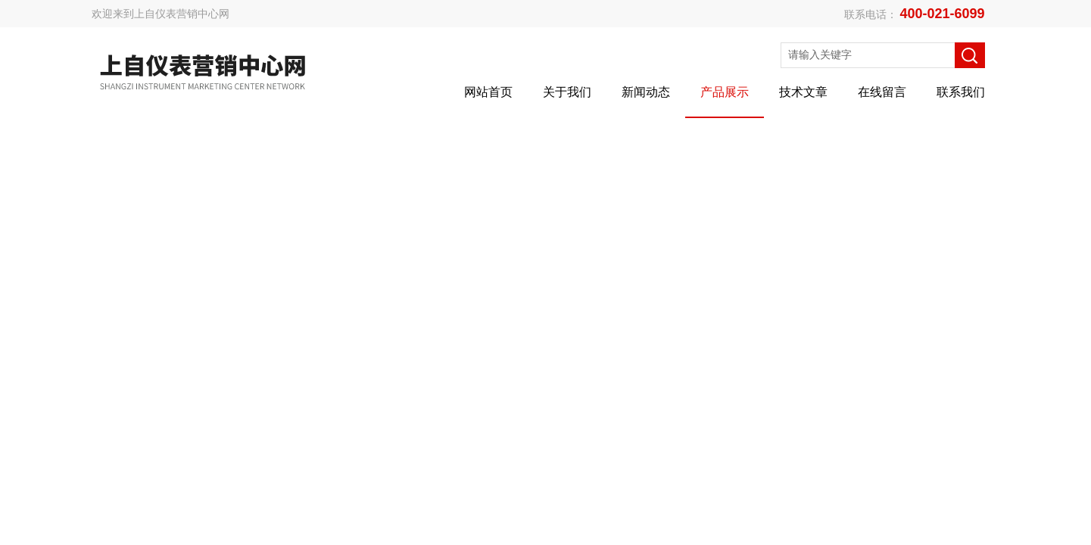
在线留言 (882, 92)
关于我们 (567, 92)
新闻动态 (646, 92)
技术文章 (803, 92)
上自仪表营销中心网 (181, 14)
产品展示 (724, 92)
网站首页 (488, 92)
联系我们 (961, 92)
